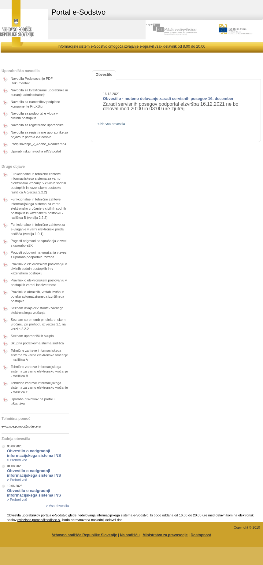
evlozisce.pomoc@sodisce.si (21, 426)
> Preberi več (17, 460)
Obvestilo (104, 74)
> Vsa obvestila (57, 506)
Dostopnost (201, 535)
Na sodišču (129, 535)
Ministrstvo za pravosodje (165, 535)
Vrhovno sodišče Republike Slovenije (84, 535)
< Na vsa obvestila (111, 124)
